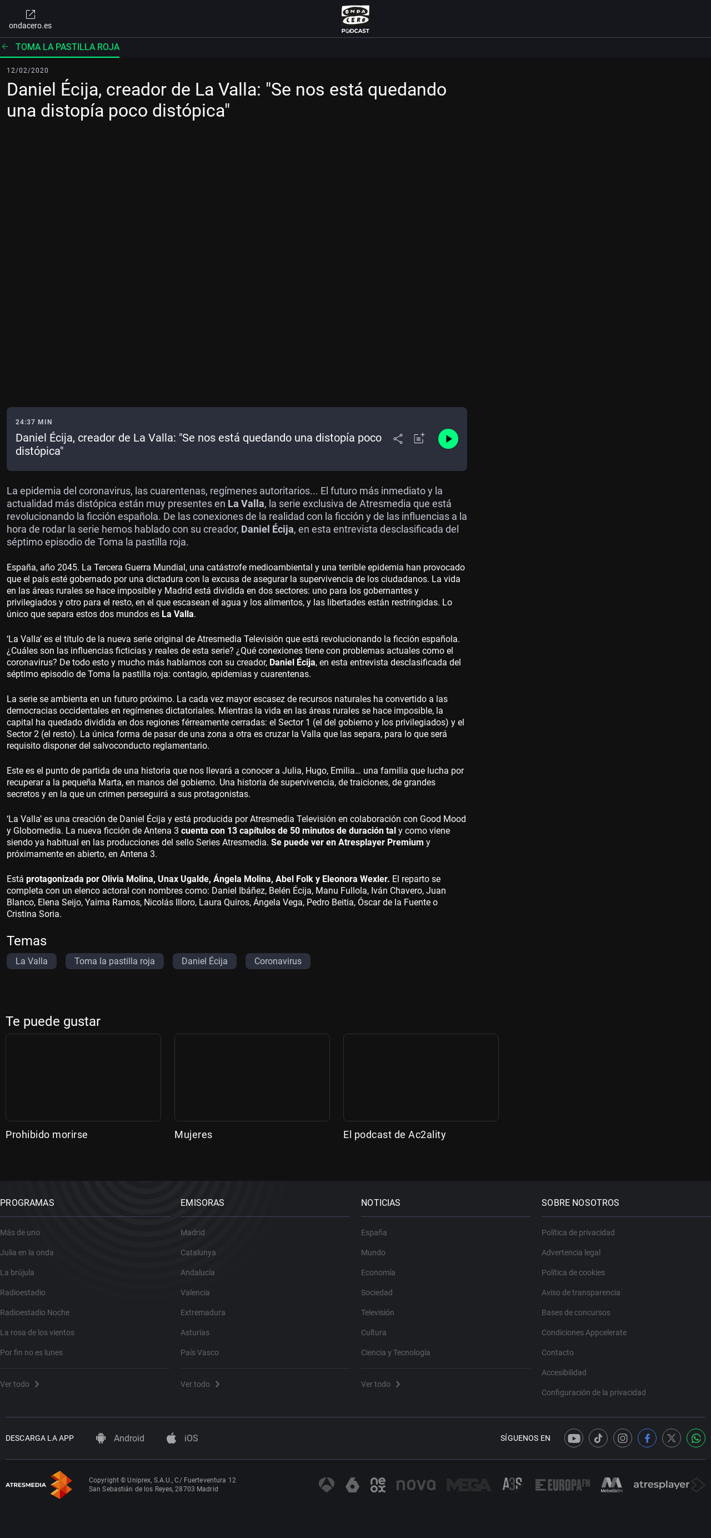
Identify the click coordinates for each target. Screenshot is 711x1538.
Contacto (563, 1344)
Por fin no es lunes (37, 1344)
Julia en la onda (32, 1244)
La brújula (23, 1264)
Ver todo (25, 1376)
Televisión (383, 1304)
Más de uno (26, 1224)
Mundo (379, 1244)
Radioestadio (28, 1284)
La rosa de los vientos (43, 1324)
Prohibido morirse (47, 1134)
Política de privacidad (583, 1224)
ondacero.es (30, 19)
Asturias (200, 1324)
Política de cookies (578, 1264)
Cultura (379, 1324)
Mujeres (193, 1134)
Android (120, 1438)
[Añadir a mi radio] (419, 439)
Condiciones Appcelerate (589, 1324)
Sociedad (382, 1284)
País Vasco (205, 1344)
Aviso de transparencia (586, 1284)
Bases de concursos (581, 1304)
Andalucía (203, 1264)
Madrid (198, 1224)
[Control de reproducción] (448, 439)
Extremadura (208, 1304)
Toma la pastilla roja (59, 47)
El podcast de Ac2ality (394, 1134)
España (380, 1224)
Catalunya (204, 1244)
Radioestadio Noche (40, 1304)
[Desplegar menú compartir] (398, 439)
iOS (182, 1438)
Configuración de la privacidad (599, 1384)
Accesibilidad (569, 1364)
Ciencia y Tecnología (401, 1344)
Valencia (201, 1284)
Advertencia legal (576, 1244)
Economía (384, 1264)
